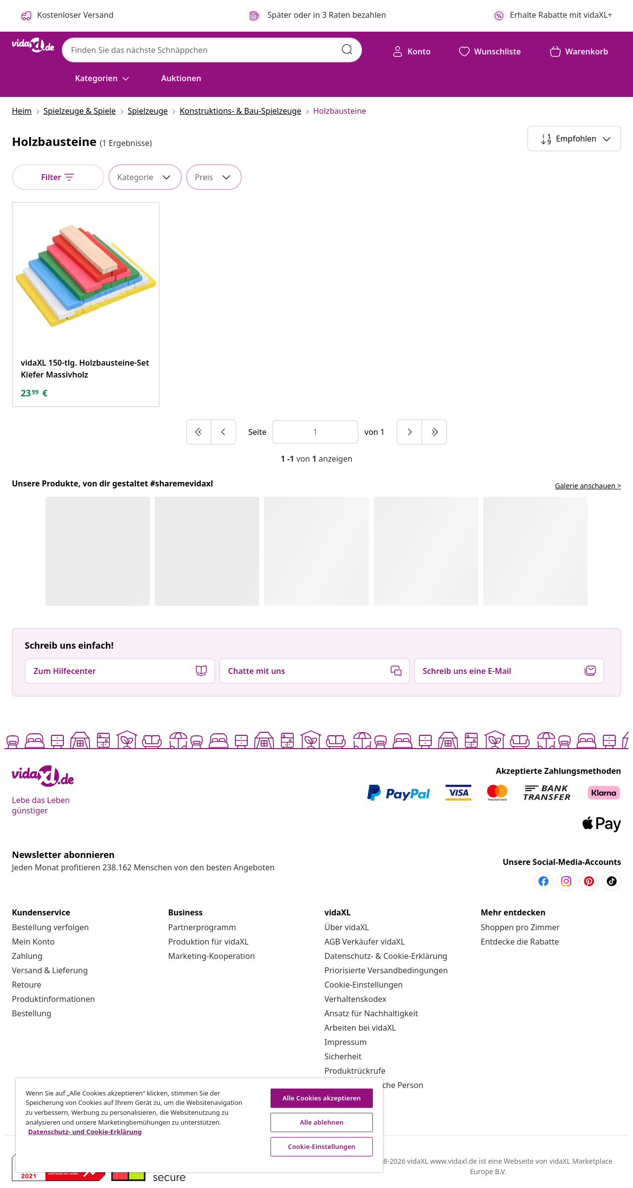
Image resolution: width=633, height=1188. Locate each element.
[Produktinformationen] (53, 999)
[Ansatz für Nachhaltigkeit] (371, 1013)
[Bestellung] (31, 1013)
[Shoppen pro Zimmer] (520, 927)
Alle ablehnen (321, 1122)
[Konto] (411, 51)
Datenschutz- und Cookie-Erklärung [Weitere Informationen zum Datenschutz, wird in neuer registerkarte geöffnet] (85, 1131)
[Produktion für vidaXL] (208, 941)
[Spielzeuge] (148, 111)
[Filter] (58, 177)
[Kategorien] (103, 78)
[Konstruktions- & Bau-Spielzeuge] (240, 111)
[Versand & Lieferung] (50, 970)
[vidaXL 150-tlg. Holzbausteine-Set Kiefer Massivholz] (86, 368)
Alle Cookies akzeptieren (321, 1097)
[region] (199, 1125)
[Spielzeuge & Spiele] (80, 111)
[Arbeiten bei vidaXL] (360, 1027)
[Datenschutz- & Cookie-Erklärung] (386, 955)
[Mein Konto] (33, 941)
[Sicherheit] (343, 1056)
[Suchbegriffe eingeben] (347, 49)
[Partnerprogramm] (202, 927)
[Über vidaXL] (346, 927)
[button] (181, 78)
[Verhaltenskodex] (355, 999)
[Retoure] (27, 984)
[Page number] (315, 432)
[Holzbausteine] (336, 111)
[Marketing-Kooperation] (211, 955)
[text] (34, 393)
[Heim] (25, 111)
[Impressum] (345, 1042)
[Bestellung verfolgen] (50, 927)
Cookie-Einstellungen (363, 984)
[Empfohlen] (574, 138)
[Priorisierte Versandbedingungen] (386, 970)
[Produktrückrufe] (354, 1070)
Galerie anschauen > (588, 485)
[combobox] (212, 50)
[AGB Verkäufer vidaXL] (364, 941)
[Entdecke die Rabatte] (520, 941)
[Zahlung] (27, 955)
